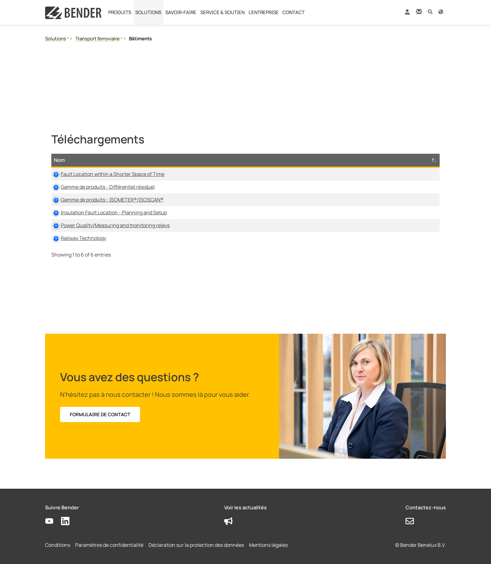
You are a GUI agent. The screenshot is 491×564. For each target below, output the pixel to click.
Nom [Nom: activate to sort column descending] (59, 160)
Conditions (57, 545)
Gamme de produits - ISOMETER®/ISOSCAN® (105, 199)
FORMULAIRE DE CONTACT (100, 414)
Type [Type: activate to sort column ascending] (200, 160)
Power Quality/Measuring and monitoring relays (108, 225)
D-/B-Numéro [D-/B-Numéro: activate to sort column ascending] (404, 160)
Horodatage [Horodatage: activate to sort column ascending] (352, 160)
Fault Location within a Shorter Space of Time (106, 174)
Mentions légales (268, 545)
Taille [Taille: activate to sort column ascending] (277, 160)
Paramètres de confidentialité (109, 545)
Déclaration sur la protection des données (196, 545)
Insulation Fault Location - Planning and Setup (107, 212)
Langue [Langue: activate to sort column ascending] (310, 160)
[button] (430, 11)
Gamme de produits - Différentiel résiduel (101, 186)
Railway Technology (76, 238)
